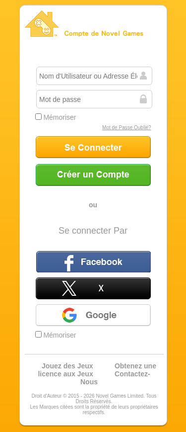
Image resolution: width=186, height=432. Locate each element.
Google (93, 315)
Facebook (93, 261)
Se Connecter (93, 147)
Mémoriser (55, 117)
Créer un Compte (93, 175)
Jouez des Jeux (67, 366)
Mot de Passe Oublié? (126, 127)
